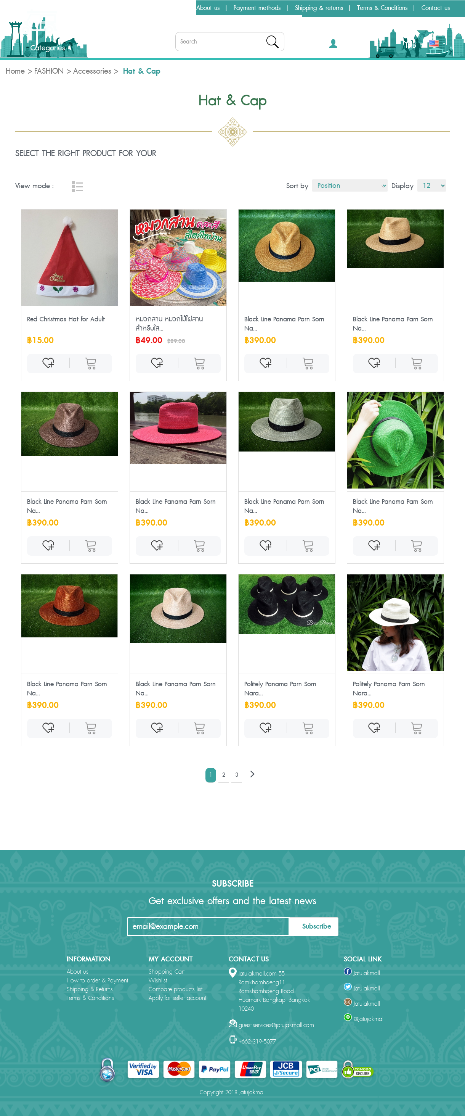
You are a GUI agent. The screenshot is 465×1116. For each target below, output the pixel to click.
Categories (41, 48)
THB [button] (414, 45)
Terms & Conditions (382, 8)
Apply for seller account (177, 998)
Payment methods (257, 8)
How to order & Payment (97, 980)
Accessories (92, 71)
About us (208, 8)
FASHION (49, 71)
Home (15, 71)
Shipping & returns (319, 8)
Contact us (436, 8)
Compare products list (175, 989)
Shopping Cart (166, 972)
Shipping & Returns (90, 989)
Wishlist (158, 980)
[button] (344, 45)
